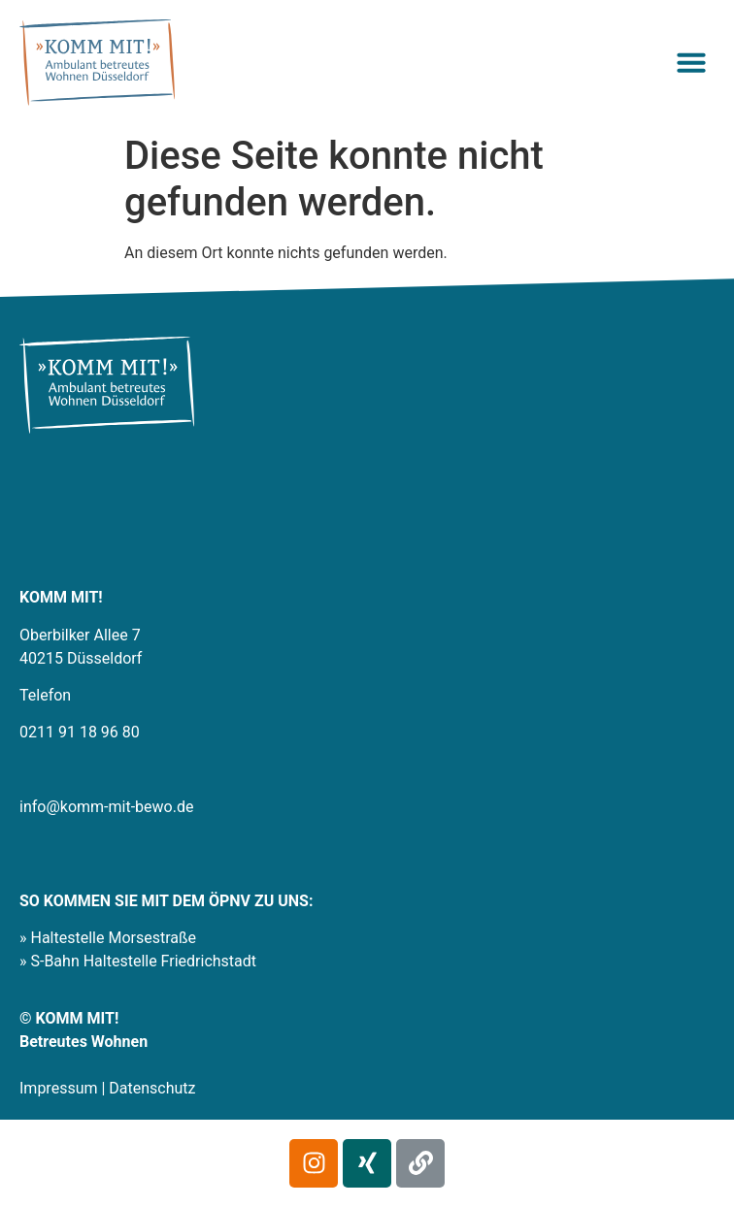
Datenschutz (152, 1088)
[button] (691, 62)
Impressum (58, 1088)
